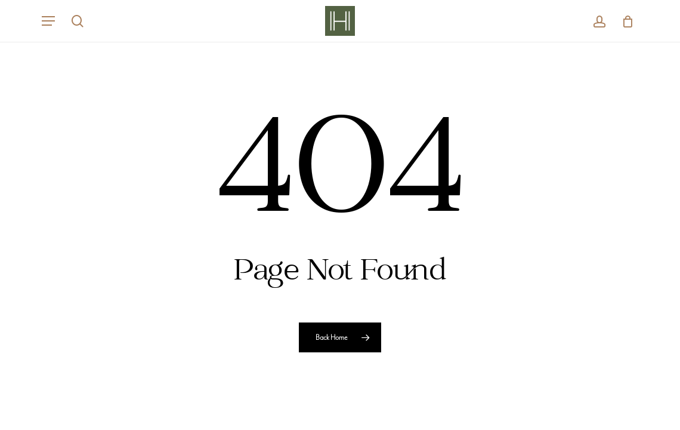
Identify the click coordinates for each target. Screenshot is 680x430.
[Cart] (623, 21)
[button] (48, 21)
